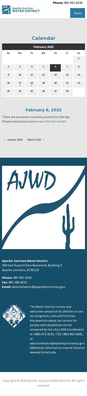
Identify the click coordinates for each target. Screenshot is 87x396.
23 (8, 91)
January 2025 (15, 139)
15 (78, 75)
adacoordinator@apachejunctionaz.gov (57, 343)
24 (20, 91)
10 (20, 75)
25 (31, 91)
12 (43, 75)
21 (67, 83)
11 (31, 75)
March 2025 (34, 139)
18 (31, 83)
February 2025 (43, 47)
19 (43, 83)
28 (67, 91)
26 (43, 91)
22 (78, 83)
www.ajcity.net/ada (43, 352)
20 (55, 83)
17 (20, 83)
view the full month (52, 121)
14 (67, 75)
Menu (78, 13)
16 (8, 83)
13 (55, 75)
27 (55, 91)
